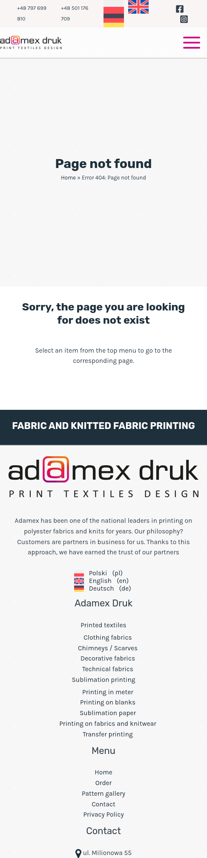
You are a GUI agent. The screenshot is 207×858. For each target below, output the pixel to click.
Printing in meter (107, 692)
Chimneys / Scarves (108, 648)
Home (68, 177)
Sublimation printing (103, 680)
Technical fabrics (107, 669)
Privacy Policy (103, 814)
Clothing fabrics (107, 637)
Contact (103, 804)
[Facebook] (179, 9)
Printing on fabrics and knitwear (107, 724)
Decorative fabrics (107, 658)
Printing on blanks (107, 702)
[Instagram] (184, 19)
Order (103, 783)
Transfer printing (108, 734)
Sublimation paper (108, 713)
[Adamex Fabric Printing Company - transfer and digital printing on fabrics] (31, 42)
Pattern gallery (103, 793)
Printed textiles (103, 625)
